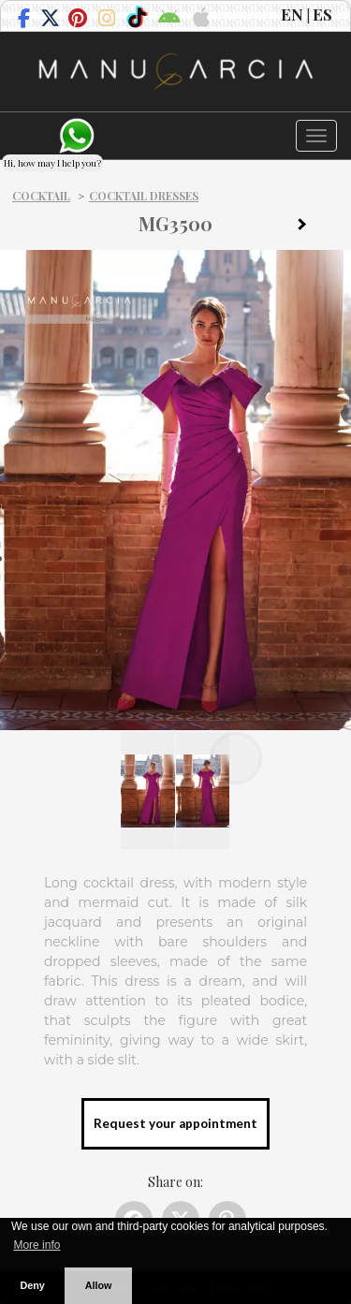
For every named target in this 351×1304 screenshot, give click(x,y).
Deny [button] (32, 1285)
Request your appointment (175, 1123)
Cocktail (41, 195)
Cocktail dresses (143, 195)
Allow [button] (98, 1285)
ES (322, 14)
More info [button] (36, 1245)
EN (292, 14)
